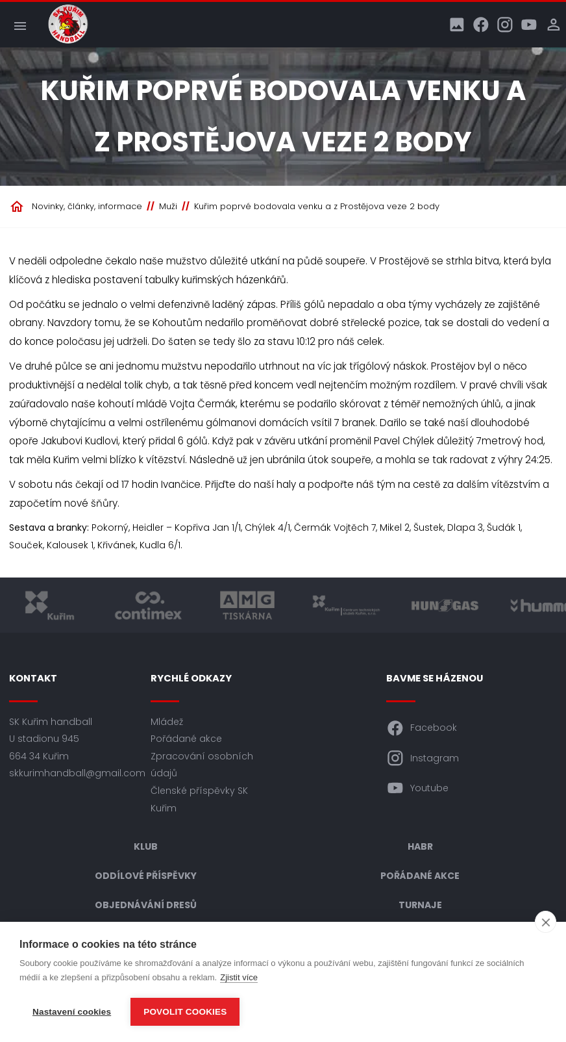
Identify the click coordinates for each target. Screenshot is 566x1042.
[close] (545, 922)
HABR (420, 846)
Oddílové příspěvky (146, 875)
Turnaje (420, 904)
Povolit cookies (185, 1012)
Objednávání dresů (146, 904)
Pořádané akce (186, 738)
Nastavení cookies (71, 1012)
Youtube (417, 788)
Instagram (422, 758)
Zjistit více (239, 977)
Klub (146, 846)
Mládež (167, 721)
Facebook (421, 728)
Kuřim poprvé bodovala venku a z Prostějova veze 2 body (316, 206)
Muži (168, 206)
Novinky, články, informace (87, 206)
